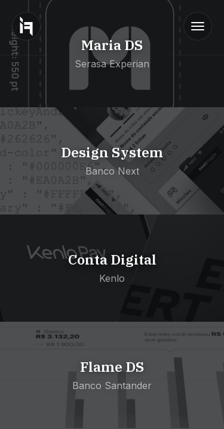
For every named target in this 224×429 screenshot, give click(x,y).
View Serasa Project (45, 6)
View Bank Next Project (54, 113)
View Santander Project (53, 328)
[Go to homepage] (26, 26)
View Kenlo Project (42, 220)
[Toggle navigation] (197, 26)
